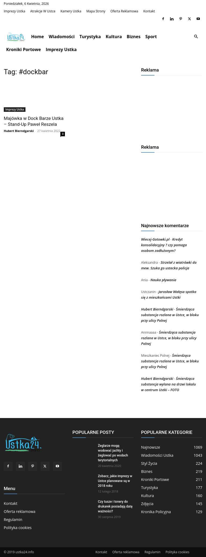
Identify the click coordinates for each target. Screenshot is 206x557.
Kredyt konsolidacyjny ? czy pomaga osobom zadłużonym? (164, 245)
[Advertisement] (171, 108)
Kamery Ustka (70, 11)
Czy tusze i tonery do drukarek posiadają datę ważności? (115, 506)
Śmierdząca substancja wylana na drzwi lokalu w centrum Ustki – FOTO (168, 384)
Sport (151, 37)
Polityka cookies (18, 527)
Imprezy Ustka (14, 11)
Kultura (114, 37)
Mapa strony (95, 11)
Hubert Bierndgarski (19, 131)
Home (37, 37)
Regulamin (13, 519)
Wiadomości (62, 37)
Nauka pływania (163, 279)
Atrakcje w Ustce (43, 11)
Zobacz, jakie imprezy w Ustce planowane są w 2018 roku (115, 481)
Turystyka (90, 37)
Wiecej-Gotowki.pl (155, 239)
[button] (195, 36)
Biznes (133, 37)
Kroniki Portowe (23, 49)
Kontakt (149, 11)
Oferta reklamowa (124, 11)
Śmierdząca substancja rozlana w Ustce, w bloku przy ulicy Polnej (170, 315)
